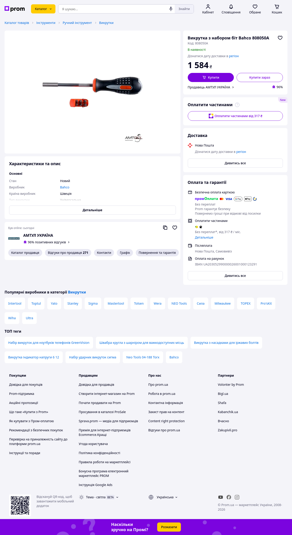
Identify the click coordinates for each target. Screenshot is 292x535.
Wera (158, 303)
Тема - (96, 497)
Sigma (93, 303)
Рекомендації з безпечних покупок (36, 430)
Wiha (12, 318)
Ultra (29, 318)
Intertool (14, 303)
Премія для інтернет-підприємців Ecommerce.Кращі (104, 432)
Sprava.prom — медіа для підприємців (108, 421)
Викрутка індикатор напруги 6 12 (33, 357)
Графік (125, 252)
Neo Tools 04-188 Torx (142, 357)
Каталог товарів (17, 23)
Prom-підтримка (21, 393)
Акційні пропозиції (23, 403)
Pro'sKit (266, 303)
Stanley (73, 303)
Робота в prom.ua (161, 393)
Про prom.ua (158, 384)
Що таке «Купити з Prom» (28, 412)
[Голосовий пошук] (171, 9)
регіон (234, 56)
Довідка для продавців (96, 384)
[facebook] (229, 497)
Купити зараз (259, 77)
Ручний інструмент (77, 23)
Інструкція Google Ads (95, 485)
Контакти (104, 252)
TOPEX (245, 303)
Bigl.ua (223, 393)
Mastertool (116, 303)
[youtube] (220, 497)
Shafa (222, 403)
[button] (211, 77)
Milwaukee (223, 303)
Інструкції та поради (24, 453)
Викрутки (106, 23)
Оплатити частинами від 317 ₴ (235, 116)
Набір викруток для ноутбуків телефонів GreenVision (48, 342)
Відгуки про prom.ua (164, 430)
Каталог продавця (25, 252)
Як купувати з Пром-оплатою (31, 421)
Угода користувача (93, 444)
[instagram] (237, 497)
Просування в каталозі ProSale (102, 412)
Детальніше (204, 237)
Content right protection (166, 421)
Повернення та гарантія (157, 252)
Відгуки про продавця (68, 252)
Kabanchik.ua (228, 412)
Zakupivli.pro (227, 430)
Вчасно (223, 421)
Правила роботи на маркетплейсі (104, 462)
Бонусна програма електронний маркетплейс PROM (103, 473)
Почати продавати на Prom (100, 403)
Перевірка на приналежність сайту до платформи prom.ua (38, 441)
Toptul (36, 303)
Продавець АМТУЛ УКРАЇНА (209, 87)
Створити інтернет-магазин (100, 393)
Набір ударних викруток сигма (92, 357)
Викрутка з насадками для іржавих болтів (226, 342)
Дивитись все (235, 163)
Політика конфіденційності (99, 453)
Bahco (174, 357)
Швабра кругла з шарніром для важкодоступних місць (141, 342)
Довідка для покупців (25, 384)
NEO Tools (179, 303)
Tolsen (139, 303)
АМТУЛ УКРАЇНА (38, 235)
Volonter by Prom (231, 384)
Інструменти (45, 23)
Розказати (169, 527)
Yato (54, 303)
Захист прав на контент (166, 412)
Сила (201, 303)
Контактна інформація (165, 403)
